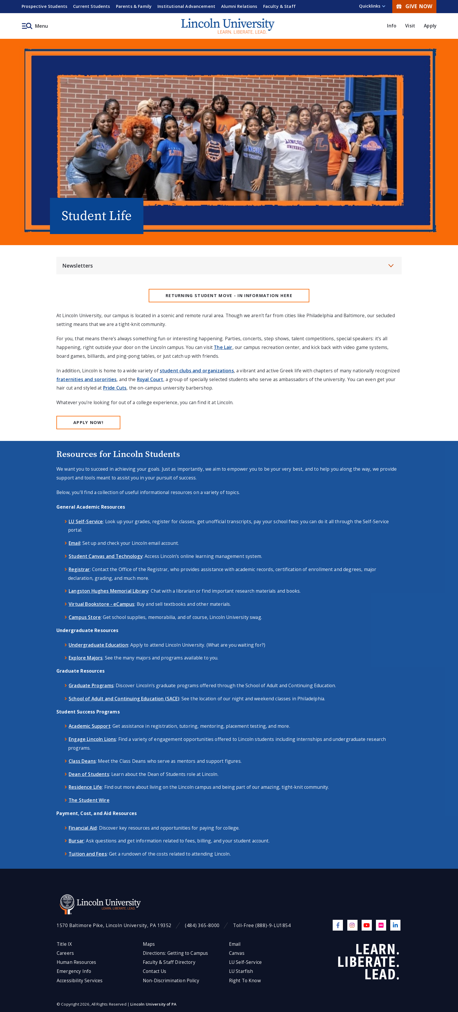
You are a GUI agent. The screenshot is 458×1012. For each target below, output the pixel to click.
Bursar (76, 840)
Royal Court (150, 379)
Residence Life (85, 787)
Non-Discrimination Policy (171, 981)
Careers (65, 953)
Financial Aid (83, 828)
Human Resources (76, 962)
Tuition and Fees (88, 854)
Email (74, 543)
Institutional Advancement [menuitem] (186, 6)
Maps (149, 944)
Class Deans (82, 761)
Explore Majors (86, 658)
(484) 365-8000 (202, 925)
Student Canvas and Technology (106, 556)
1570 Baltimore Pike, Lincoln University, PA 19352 (114, 925)
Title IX (64, 944)
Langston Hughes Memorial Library (108, 591)
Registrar (79, 569)
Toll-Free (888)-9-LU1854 (262, 925)
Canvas (236, 953)
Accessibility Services (80, 981)
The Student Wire (89, 800)
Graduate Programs (91, 685)
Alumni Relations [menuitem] (239, 6)
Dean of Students (89, 774)
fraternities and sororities (86, 379)
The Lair (223, 347)
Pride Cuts (115, 388)
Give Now (414, 6)
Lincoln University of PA (153, 1004)
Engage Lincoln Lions (92, 739)
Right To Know (245, 981)
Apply (430, 25)
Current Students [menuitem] (91, 6)
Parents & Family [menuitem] (134, 6)
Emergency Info (74, 971)
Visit (410, 25)
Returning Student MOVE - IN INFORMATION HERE (229, 295)
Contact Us (154, 971)
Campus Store (85, 617)
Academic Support (89, 726)
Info (391, 25)
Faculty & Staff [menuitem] (279, 6)
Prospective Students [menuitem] (44, 6)
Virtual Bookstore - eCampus (101, 604)
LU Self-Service (86, 521)
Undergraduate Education (98, 645)
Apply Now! (88, 422)
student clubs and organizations (197, 370)
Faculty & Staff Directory (169, 962)
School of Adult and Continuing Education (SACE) (124, 698)
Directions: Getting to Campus (175, 953)
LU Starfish (241, 971)
